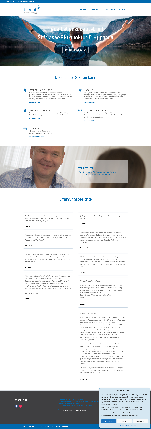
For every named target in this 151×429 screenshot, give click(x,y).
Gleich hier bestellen (36, 137)
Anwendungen (109, 10)
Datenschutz (125, 425)
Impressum (133, 425)
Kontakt (122, 10)
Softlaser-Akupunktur (67, 400)
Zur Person (62, 405)
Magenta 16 (63, 426)
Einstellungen (140, 421)
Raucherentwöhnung (66, 402)
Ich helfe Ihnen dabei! (75, 50)
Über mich (95, 10)
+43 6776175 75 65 (10, 2)
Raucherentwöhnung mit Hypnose (89, 402)
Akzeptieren (109, 421)
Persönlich (71, 405)
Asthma (76, 403)
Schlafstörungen (65, 403)
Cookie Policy (117, 425)
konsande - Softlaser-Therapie (39, 426)
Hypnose (80, 400)
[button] (147, 390)
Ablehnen (125, 421)
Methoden (83, 10)
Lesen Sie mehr (34, 102)
